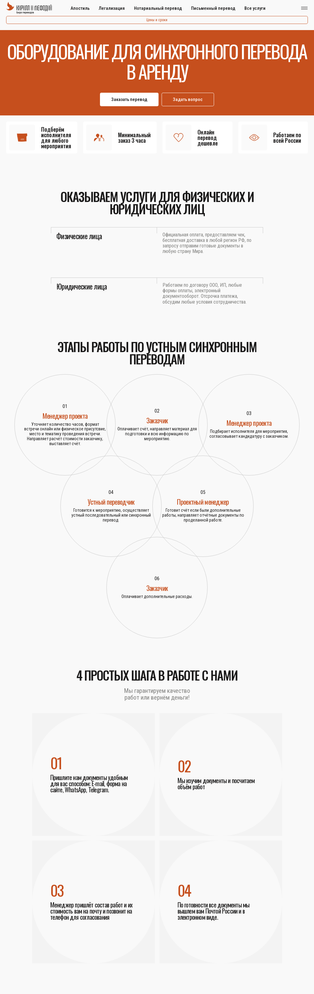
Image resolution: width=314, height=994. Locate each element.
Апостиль (80, 8)
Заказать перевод (129, 99)
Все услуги (255, 8)
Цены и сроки (156, 20)
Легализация (112, 8)
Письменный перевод (213, 8)
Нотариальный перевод (158, 8)
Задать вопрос (188, 99)
